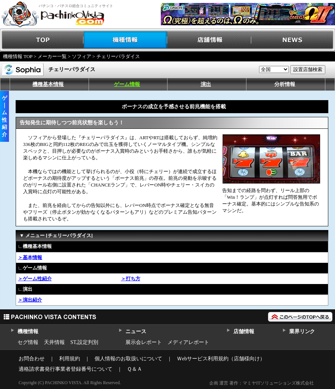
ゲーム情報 (127, 84)
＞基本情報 (30, 257)
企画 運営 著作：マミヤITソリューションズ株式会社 (261, 383)
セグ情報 (27, 342)
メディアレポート (188, 342)
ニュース (135, 331)
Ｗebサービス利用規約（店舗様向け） (221, 358)
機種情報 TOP (17, 56)
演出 (206, 84)
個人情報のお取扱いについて (128, 358)
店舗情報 (209, 40)
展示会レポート (143, 342)
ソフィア (81, 56)
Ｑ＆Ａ (134, 369)
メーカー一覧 (52, 56)
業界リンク (302, 331)
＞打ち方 (130, 278)
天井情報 (54, 342)
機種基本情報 (48, 84)
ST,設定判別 (84, 342)
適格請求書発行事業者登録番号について (65, 369)
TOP (42, 40)
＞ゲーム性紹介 (35, 278)
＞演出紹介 (30, 300)
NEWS (293, 40)
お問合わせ (32, 358)
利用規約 (69, 358)
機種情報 (126, 40)
